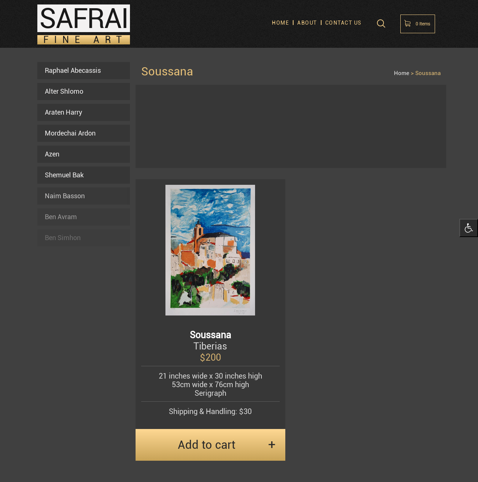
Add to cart (206, 445)
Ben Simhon (63, 238)
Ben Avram (61, 217)
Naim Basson (65, 196)
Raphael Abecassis (73, 70)
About (307, 23)
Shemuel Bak (64, 175)
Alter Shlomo (64, 91)
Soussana (428, 73)
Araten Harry (63, 112)
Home (280, 23)
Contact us (343, 23)
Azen (52, 154)
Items (423, 24)
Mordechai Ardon (70, 133)
